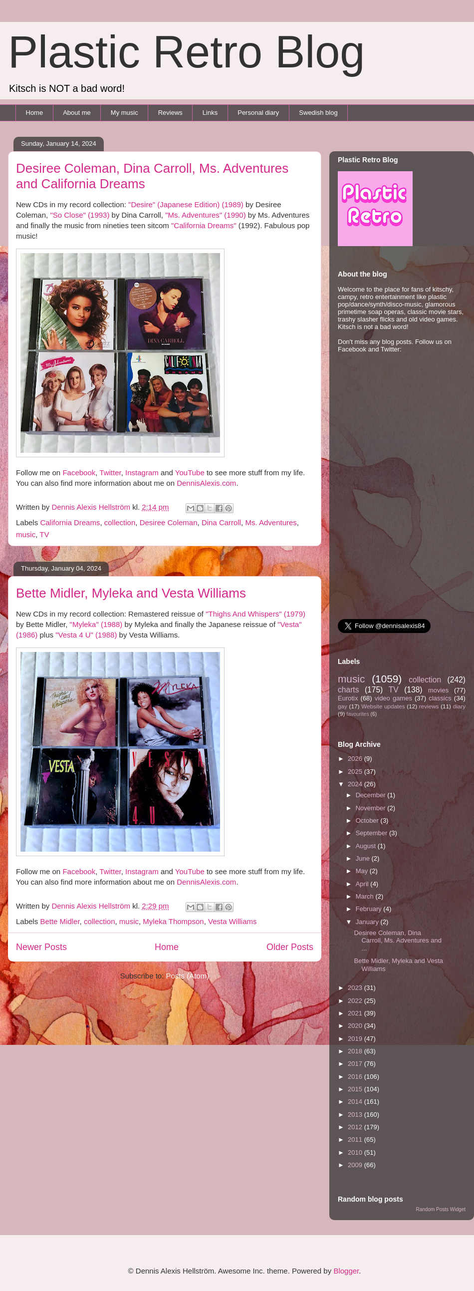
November (372, 808)
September (372, 833)
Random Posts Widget (441, 1209)
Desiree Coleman (169, 522)
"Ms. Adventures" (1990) (205, 215)
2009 (356, 1165)
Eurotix (348, 698)
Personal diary (258, 112)
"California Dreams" (204, 225)
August (367, 846)
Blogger (346, 1271)
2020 (356, 1025)
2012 (356, 1127)
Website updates (383, 706)
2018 (356, 1051)
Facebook (78, 472)
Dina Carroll (221, 522)
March (366, 896)
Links (210, 112)
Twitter (110, 472)
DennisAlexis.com (206, 483)
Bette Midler (59, 921)
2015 (356, 1089)
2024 (356, 784)
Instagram (142, 472)
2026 (356, 758)
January (368, 922)
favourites (358, 714)
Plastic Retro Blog (186, 52)
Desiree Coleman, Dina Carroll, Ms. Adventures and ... (397, 940)
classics (440, 698)
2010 (356, 1152)
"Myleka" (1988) (96, 624)
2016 (356, 1076)
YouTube (190, 472)
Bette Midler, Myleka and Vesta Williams (131, 593)
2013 (356, 1114)
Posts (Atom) (188, 975)
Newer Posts (41, 947)
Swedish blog (318, 112)
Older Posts (289, 947)
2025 (356, 771)
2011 (356, 1139)
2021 (356, 1013)
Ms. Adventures (270, 522)
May (363, 871)
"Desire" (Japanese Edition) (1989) (185, 204)
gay (342, 706)
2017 (356, 1063)
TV (44, 534)
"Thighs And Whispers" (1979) (255, 614)
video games (393, 698)
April (363, 884)
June (364, 858)
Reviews (170, 112)
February (370, 909)
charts (348, 689)
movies (438, 690)
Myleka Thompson (173, 921)
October (368, 820)
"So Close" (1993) (79, 215)
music (25, 534)
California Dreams (70, 522)
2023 (356, 987)
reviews (429, 706)
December (372, 795)
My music (124, 112)
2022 (356, 1000)
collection (120, 522)
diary (459, 706)
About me (77, 112)
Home (34, 112)
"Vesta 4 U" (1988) (86, 635)
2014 (356, 1101)
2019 (356, 1038)
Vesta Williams (232, 921)
